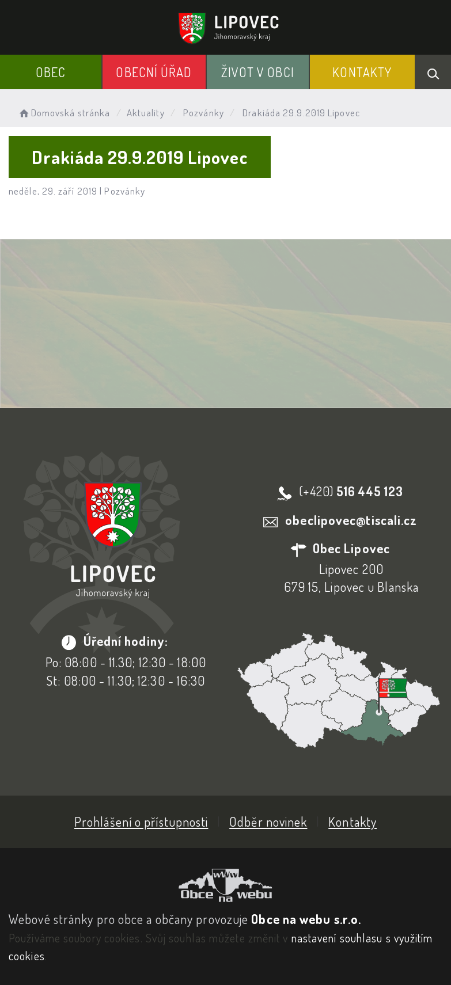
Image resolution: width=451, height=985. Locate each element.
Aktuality (146, 113)
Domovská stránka (63, 113)
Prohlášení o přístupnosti (141, 821)
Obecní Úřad (154, 72)
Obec (51, 72)
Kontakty (362, 72)
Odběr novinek (268, 821)
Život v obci (257, 72)
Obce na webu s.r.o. (306, 919)
